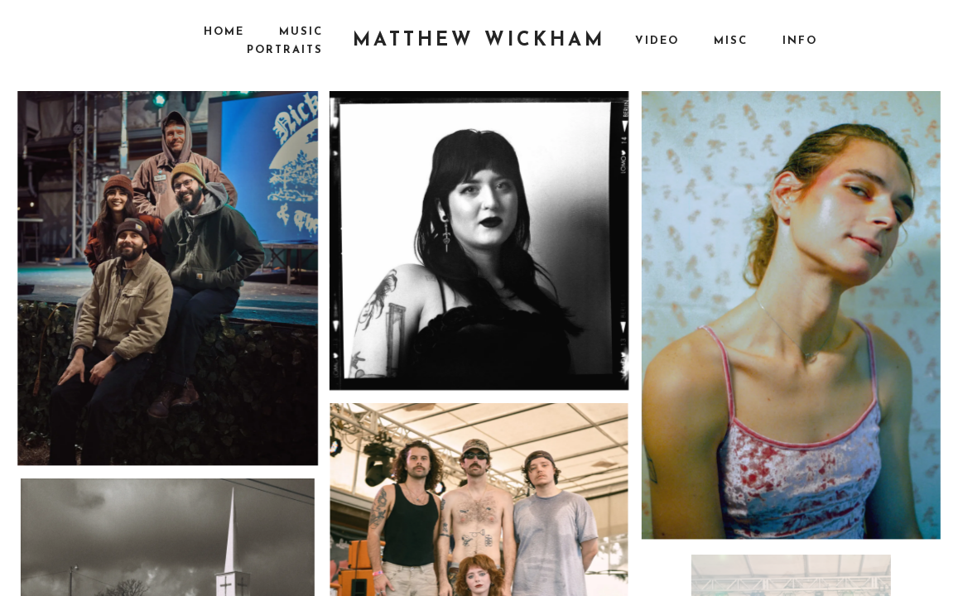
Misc (731, 41)
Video (657, 41)
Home (224, 31)
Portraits (285, 50)
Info (799, 41)
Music (301, 31)
